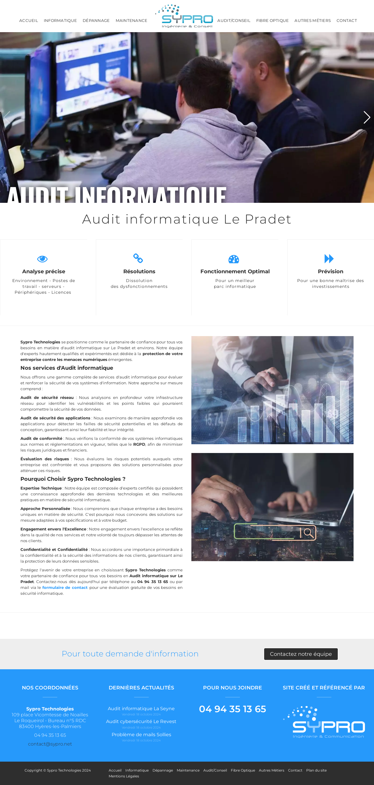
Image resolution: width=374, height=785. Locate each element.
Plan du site (316, 770)
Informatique (60, 20)
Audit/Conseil (233, 20)
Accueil (28, 20)
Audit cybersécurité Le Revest (141, 721)
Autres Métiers (313, 20)
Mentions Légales (124, 776)
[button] (367, 117)
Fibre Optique (272, 20)
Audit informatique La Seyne (141, 708)
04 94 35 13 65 (232, 709)
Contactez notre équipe (301, 654)
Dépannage (96, 20)
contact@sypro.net (50, 744)
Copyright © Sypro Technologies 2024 (58, 770)
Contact (347, 20)
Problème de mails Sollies (141, 734)
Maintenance (132, 20)
